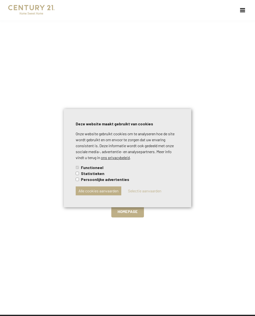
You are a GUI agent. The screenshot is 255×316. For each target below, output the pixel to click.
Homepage (127, 211)
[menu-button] (242, 10)
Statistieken (92, 173)
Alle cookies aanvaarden (98, 190)
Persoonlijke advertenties (105, 179)
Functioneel (92, 167)
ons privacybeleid (115, 157)
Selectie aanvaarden (144, 190)
